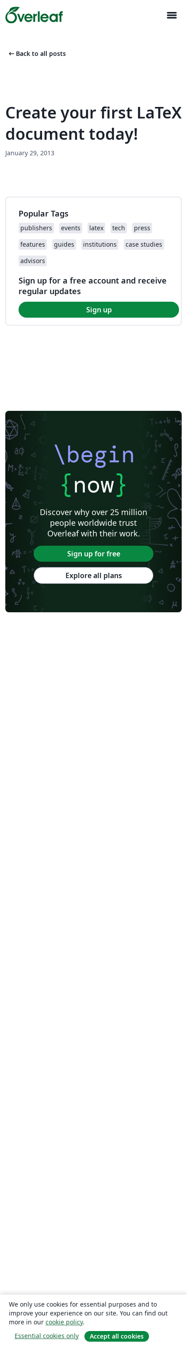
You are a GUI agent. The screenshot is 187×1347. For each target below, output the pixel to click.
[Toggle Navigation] (171, 15)
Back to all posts (36, 53)
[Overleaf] (34, 15)
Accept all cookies (117, 1336)
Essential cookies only (47, 1335)
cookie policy (64, 1322)
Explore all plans (93, 575)
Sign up (99, 310)
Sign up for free (93, 554)
